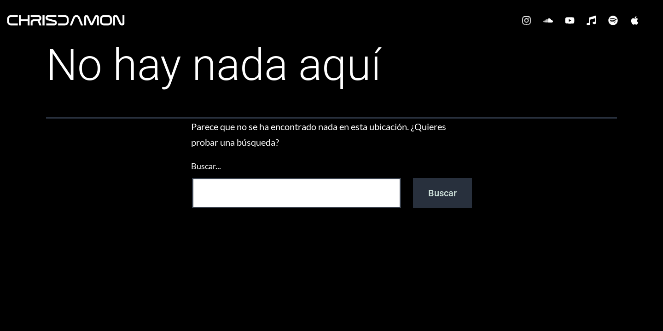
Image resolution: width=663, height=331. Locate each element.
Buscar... (206, 166)
